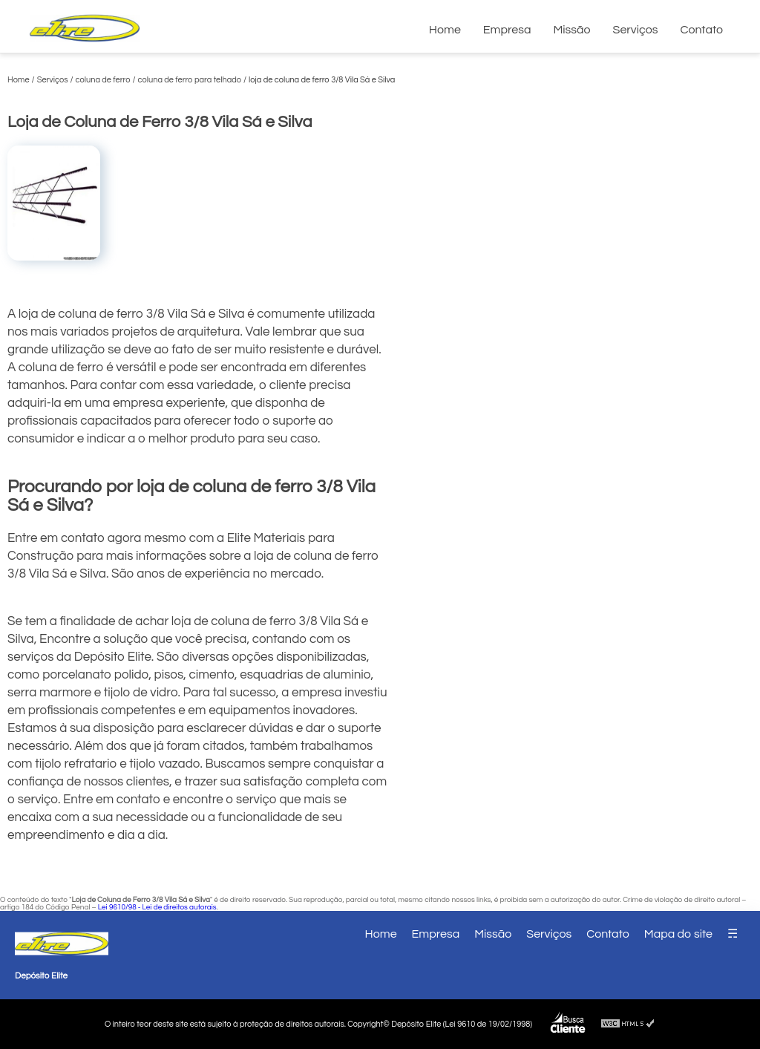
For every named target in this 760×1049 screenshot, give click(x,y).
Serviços (635, 30)
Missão (571, 30)
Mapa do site (678, 934)
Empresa (507, 30)
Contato (701, 30)
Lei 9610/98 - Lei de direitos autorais (157, 907)
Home (445, 30)
